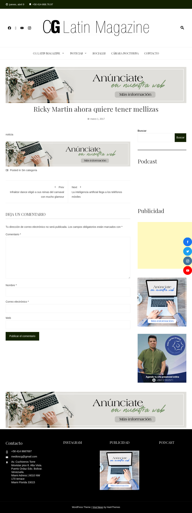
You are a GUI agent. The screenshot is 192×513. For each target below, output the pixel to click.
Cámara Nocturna (125, 53)
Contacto (151, 53)
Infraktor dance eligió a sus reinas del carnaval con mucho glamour (36, 191)
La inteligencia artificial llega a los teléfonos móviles (99, 191)
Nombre (11, 285)
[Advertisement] (165, 245)
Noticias (76, 53)
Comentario (13, 234)
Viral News (97, 507)
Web (8, 317)
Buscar (142, 130)
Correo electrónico (17, 301)
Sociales (99, 53)
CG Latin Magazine (46, 53)
